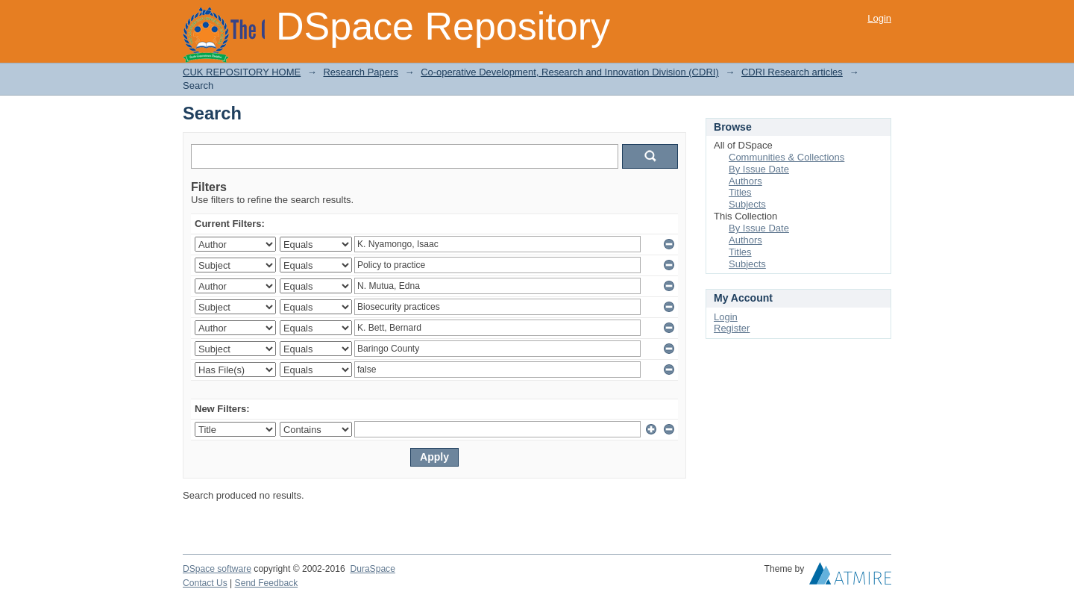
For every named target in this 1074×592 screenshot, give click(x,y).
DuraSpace (372, 569)
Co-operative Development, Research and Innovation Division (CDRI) (570, 72)
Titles (740, 192)
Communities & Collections (786, 157)
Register (732, 328)
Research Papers (360, 72)
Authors (745, 181)
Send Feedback (266, 583)
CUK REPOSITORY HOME (242, 72)
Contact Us (205, 583)
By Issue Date (759, 169)
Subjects (747, 204)
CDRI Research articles (792, 72)
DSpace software (217, 569)
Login (879, 18)
